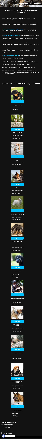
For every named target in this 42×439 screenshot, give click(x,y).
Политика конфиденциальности (8, 435)
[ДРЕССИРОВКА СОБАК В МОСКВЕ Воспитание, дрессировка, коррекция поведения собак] (29, 3)
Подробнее (17, 101)
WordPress (11, 437)
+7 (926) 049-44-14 (5, 426)
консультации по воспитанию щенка (11, 35)
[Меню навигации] (2, 4)
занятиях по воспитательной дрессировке (13, 29)
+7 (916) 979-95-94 (5, 428)
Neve (2, 437)
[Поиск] (4, 3)
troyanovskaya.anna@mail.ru (7, 425)
